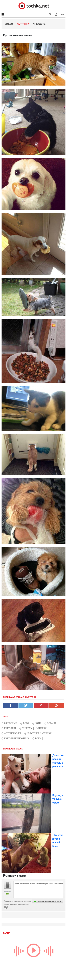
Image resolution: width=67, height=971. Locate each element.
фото (26, 723)
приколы (27, 728)
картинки (10, 728)
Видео (9, 24)
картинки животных (16, 738)
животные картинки (39, 733)
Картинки (23, 24)
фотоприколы (12, 733)
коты (38, 723)
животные (10, 723)
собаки (51, 723)
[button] (56, 14)
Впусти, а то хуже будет (57, 799)
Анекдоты (39, 24)
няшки (42, 728)
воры (38, 738)
